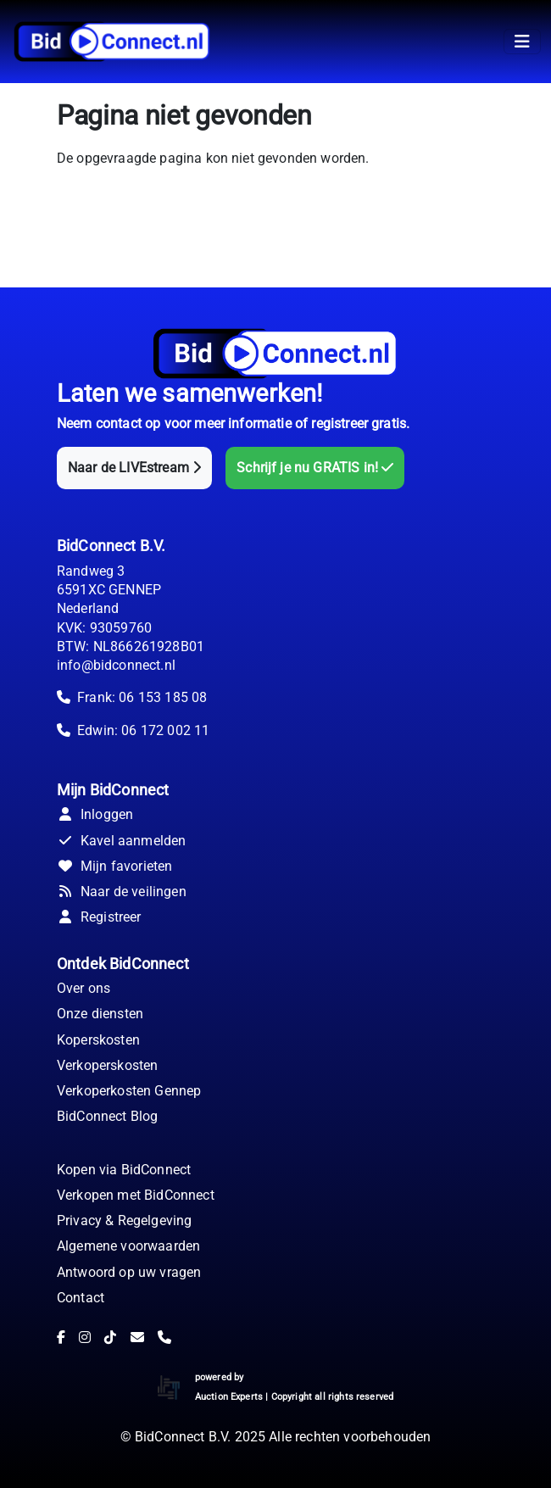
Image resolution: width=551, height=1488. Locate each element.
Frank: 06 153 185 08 (142, 697)
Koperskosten (98, 1040)
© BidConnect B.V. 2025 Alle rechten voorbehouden (275, 1437)
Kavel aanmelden (121, 841)
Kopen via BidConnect (124, 1170)
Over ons (83, 988)
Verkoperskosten (107, 1065)
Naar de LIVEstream (134, 468)
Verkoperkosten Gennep (129, 1091)
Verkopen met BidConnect (135, 1195)
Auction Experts (229, 1396)
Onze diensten (100, 1014)
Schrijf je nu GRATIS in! (315, 468)
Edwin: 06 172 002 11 (143, 730)
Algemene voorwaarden (128, 1246)
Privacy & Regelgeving (124, 1220)
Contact (80, 1298)
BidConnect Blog (107, 1116)
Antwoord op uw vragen (129, 1272)
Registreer (99, 917)
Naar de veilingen (121, 891)
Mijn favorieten (114, 866)
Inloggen (95, 814)
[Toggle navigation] (522, 41)
